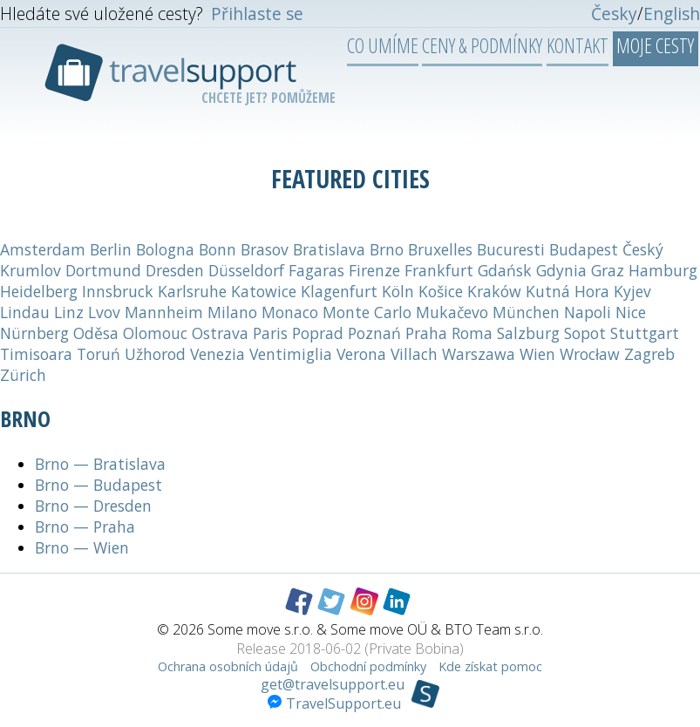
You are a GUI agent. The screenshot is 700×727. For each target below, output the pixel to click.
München (526, 312)
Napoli (587, 312)
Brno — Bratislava (100, 463)
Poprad (317, 333)
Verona (361, 353)
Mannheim (164, 312)
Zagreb (649, 353)
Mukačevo (452, 312)
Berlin (111, 249)
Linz (69, 312)
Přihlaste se (257, 13)
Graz (607, 270)
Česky (614, 13)
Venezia (217, 353)
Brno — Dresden (93, 505)
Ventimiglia (290, 353)
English (671, 13)
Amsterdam (42, 249)
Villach (414, 353)
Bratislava (329, 249)
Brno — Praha (85, 526)
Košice (440, 291)
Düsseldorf (246, 270)
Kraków (494, 291)
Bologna (165, 249)
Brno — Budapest (98, 484)
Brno (387, 249)
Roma (472, 333)
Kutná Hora (567, 291)
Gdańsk (505, 270)
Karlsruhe (192, 291)
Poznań (374, 333)
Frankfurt (438, 270)
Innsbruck (117, 291)
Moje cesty (655, 45)
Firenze (374, 270)
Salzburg (528, 333)
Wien (537, 353)
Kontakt (577, 45)
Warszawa (478, 353)
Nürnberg (34, 333)
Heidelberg (39, 291)
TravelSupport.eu (334, 703)
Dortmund (103, 270)
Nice (630, 312)
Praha (426, 333)
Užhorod (155, 353)
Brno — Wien (82, 547)
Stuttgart (644, 333)
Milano (232, 312)
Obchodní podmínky (368, 666)
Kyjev (632, 291)
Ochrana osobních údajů (228, 666)
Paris (270, 333)
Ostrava (220, 333)
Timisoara (36, 353)
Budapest (583, 249)
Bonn (217, 249)
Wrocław (590, 353)
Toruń (98, 353)
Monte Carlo (367, 312)
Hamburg (663, 270)
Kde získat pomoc (490, 666)
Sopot (585, 333)
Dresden (175, 270)
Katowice (263, 291)
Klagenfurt (339, 291)
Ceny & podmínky (482, 45)
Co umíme (382, 45)
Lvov (104, 312)
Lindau (25, 312)
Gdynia (561, 270)
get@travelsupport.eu (332, 684)
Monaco (290, 312)
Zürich (23, 374)
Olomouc (155, 333)
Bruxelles (440, 249)
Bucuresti (511, 249)
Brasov (265, 249)
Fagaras (316, 270)
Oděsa (96, 333)
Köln (398, 291)
